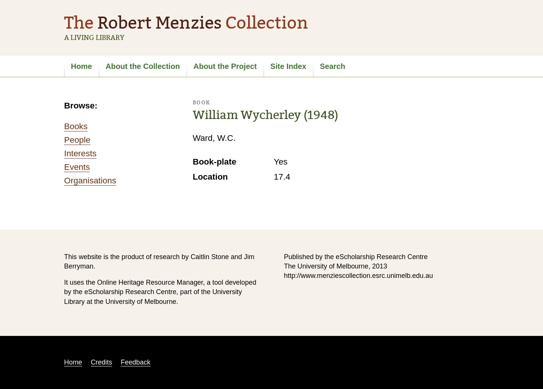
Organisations (90, 180)
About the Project (225, 66)
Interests (80, 153)
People (77, 140)
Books (75, 126)
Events (77, 167)
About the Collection (143, 66)
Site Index (288, 66)
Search (332, 66)
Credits (101, 362)
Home (81, 66)
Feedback (135, 362)
